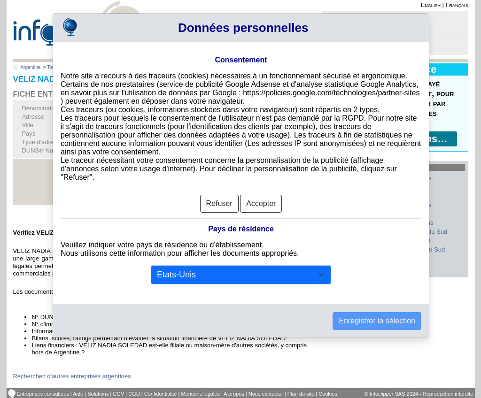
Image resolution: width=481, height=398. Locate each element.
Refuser (219, 188)
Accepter (261, 188)
